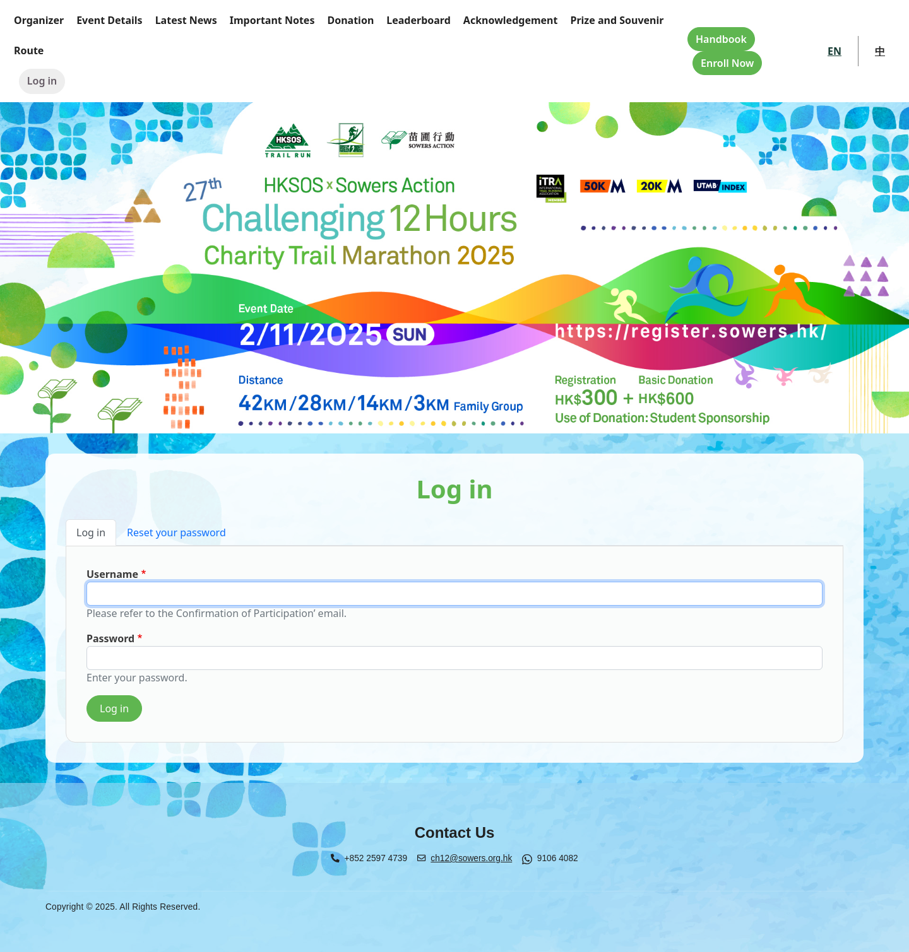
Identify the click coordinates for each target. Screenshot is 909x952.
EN (834, 51)
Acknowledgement (510, 20)
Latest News (186, 20)
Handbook (721, 39)
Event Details (109, 20)
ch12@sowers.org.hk (471, 858)
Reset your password (176, 532)
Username (112, 574)
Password (110, 638)
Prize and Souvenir (616, 20)
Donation (350, 20)
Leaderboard (418, 20)
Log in (42, 81)
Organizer (39, 20)
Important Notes (272, 20)
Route (29, 50)
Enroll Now (727, 63)
